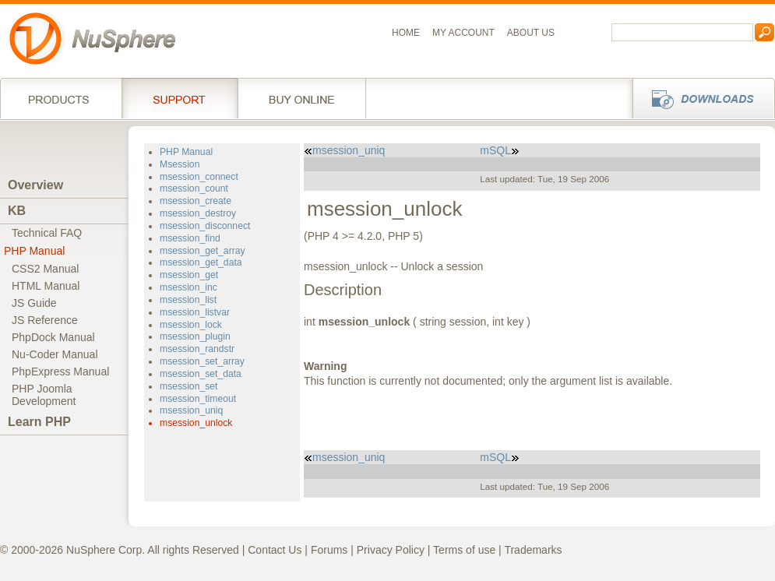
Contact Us (274, 550)
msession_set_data (200, 373)
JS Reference (45, 320)
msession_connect (199, 176)
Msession (179, 164)
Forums (329, 550)
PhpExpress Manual (60, 371)
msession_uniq (191, 410)
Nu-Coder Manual (55, 354)
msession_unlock (196, 422)
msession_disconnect (205, 225)
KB (17, 210)
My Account (463, 32)
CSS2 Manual (45, 268)
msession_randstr (197, 348)
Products (61, 98)
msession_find (190, 238)
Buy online (302, 98)
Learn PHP (39, 421)
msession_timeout (198, 398)
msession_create (195, 200)
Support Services (180, 98)
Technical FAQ (47, 233)
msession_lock (191, 324)
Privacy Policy (390, 550)
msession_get (189, 274)
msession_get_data (201, 262)
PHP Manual (34, 251)
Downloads (699, 98)
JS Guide (34, 303)
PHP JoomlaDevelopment (44, 394)
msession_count (194, 188)
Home (406, 32)
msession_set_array (202, 361)
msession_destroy (198, 213)
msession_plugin (195, 336)
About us (531, 32)
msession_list (188, 299)
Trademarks (533, 550)
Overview (35, 185)
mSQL (500, 150)
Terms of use (464, 550)
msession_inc (188, 287)
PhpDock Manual (53, 337)
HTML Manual (45, 286)
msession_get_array (202, 250)
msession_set (188, 386)
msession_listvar (195, 312)
